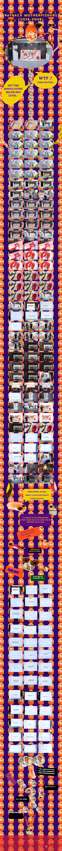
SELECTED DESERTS (30, 840)
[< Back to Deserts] (33, 820)
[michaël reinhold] (31, 6)
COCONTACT (37, 840)
